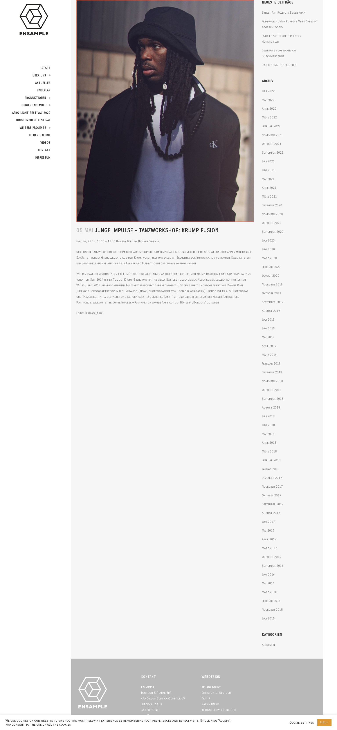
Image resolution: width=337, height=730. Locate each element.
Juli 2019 (268, 319)
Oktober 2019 (271, 293)
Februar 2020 (271, 267)
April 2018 (269, 443)
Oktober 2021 (271, 144)
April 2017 (269, 539)
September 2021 (272, 152)
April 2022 (269, 109)
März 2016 (269, 592)
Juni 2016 (268, 574)
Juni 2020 (268, 249)
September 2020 (272, 232)
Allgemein (268, 645)
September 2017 (272, 504)
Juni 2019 (268, 328)
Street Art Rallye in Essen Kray (283, 13)
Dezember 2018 (272, 372)
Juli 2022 (268, 91)
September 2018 (272, 399)
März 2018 (269, 451)
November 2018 (272, 381)
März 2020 (269, 258)
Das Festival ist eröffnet (279, 65)
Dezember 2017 (272, 478)
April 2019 (269, 346)
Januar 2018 (270, 469)
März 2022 (269, 117)
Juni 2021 (268, 170)
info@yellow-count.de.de (219, 710)
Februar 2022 (271, 126)
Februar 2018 (271, 460)
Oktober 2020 (271, 223)
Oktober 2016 (271, 557)
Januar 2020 (270, 276)
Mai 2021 (268, 179)
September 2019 (272, 302)
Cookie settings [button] (302, 723)
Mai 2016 (268, 583)
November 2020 (272, 214)
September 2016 (272, 566)
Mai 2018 (268, 434)
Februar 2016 (271, 601)
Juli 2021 (268, 161)
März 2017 (269, 548)
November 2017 (272, 486)
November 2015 (272, 610)
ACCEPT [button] (324, 722)
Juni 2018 (268, 425)
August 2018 (271, 407)
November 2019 (272, 284)
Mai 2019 (268, 337)
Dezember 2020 (272, 205)
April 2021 (269, 188)
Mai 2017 (268, 530)
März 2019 (269, 355)
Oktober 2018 (271, 390)
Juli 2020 (268, 240)
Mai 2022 (268, 100)
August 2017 (271, 513)
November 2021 (272, 135)
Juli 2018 (268, 416)
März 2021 (269, 196)
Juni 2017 (268, 522)
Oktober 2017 (271, 495)
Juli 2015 (268, 618)
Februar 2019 (271, 363)
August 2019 (271, 311)
